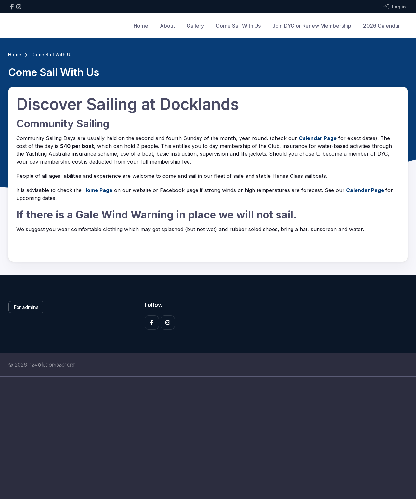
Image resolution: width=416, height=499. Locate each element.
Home (141, 25)
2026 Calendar (381, 25)
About (167, 25)
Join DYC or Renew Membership (311, 25)
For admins (26, 307)
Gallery (195, 25)
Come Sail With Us (238, 25)
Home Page (97, 190)
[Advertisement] (203, 437)
